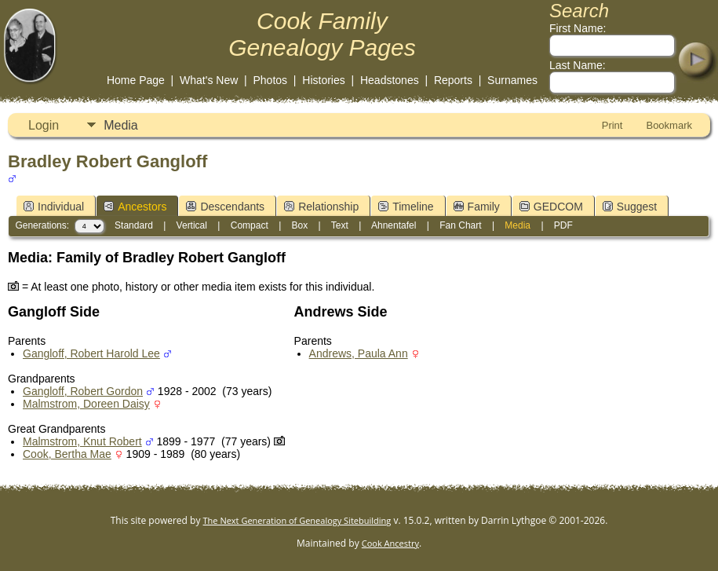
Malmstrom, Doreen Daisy (86, 403)
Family (477, 206)
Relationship (321, 206)
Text (339, 225)
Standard (134, 225)
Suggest (630, 206)
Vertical (192, 225)
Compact (249, 225)
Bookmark (669, 125)
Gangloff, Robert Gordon (83, 391)
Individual (54, 206)
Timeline (405, 206)
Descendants (225, 206)
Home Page (136, 80)
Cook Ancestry (390, 543)
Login (43, 125)
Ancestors (135, 206)
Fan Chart (460, 225)
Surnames (512, 80)
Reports (453, 80)
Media (121, 125)
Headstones (389, 80)
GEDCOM (551, 206)
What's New (209, 80)
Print (612, 125)
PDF (563, 225)
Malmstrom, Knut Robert (82, 441)
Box (300, 225)
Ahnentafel (393, 225)
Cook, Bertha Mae (67, 454)
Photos (270, 80)
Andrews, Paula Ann (358, 353)
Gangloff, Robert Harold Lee (91, 353)
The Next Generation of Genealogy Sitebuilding (297, 520)
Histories (323, 80)
